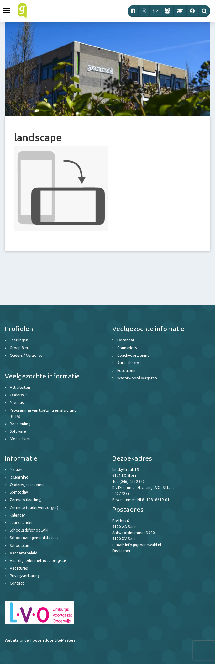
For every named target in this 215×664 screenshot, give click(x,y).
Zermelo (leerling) (26, 500)
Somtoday (19, 492)
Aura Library (128, 363)
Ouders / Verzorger (27, 355)
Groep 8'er (19, 348)
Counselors (127, 348)
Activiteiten (20, 387)
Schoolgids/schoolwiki (29, 530)
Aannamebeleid (23, 553)
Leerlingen (19, 340)
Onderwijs (18, 395)
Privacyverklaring (25, 576)
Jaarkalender (21, 523)
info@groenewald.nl (143, 545)
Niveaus (17, 402)
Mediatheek (20, 439)
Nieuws (16, 470)
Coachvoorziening (133, 355)
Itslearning (19, 477)
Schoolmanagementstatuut (34, 538)
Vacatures (19, 568)
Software (18, 431)
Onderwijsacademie (27, 485)
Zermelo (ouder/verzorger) (34, 508)
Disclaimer (121, 551)
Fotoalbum (127, 370)
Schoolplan (19, 546)
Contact (17, 583)
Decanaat (125, 340)
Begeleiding (20, 424)
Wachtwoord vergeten (137, 378)
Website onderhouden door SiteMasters (40, 640)
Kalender (17, 515)
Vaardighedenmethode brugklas (38, 561)
